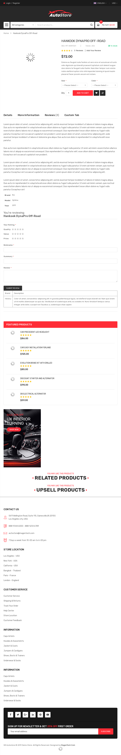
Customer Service (12, 596)
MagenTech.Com (68, 745)
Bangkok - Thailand (12, 570)
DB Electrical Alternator (33, 394)
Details (8, 115)
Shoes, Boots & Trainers (14, 655)
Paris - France (10, 575)
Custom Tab (71, 115)
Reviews (52, 115)
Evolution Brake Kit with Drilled (36, 363)
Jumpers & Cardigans (13, 651)
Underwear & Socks (12, 660)
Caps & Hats (9, 636)
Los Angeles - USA (12, 556)
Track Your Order (11, 606)
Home (6, 33)
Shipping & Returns (12, 601)
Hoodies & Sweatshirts (14, 641)
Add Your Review (94, 50)
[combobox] (61, 25)
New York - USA (10, 561)
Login (8, 3)
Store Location (10, 615)
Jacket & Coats (11, 646)
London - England (11, 580)
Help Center (9, 611)
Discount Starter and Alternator (37, 378)
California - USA (11, 565)
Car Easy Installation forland (35, 347)
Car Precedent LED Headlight (34, 332)
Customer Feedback (13, 620)
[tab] (71, 115)
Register (16, 3)
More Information (28, 115)
